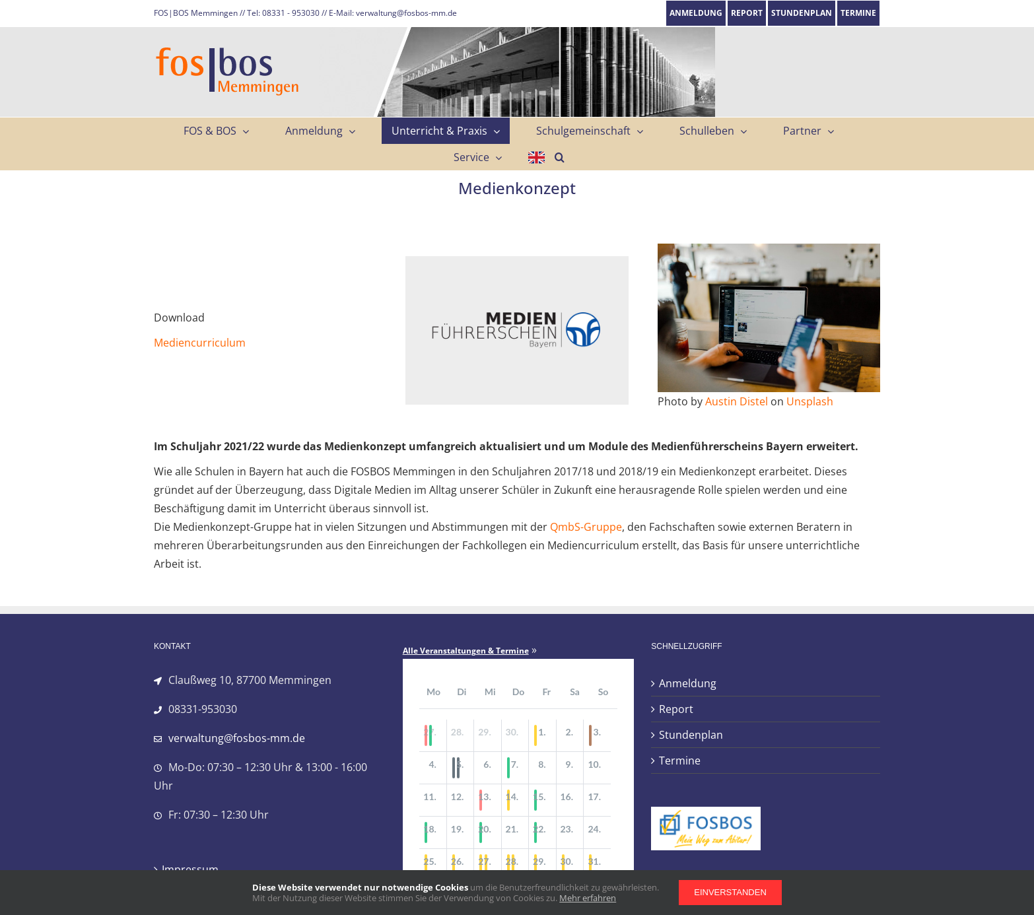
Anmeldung (687, 683)
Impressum (190, 869)
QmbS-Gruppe (586, 527)
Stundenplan (691, 735)
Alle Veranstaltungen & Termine (466, 651)
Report (676, 709)
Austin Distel (736, 401)
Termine (680, 760)
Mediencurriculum (200, 342)
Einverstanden (730, 892)
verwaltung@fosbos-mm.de (236, 738)
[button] (559, 157)
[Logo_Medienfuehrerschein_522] (516, 261)
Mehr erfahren (587, 898)
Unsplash (809, 401)
